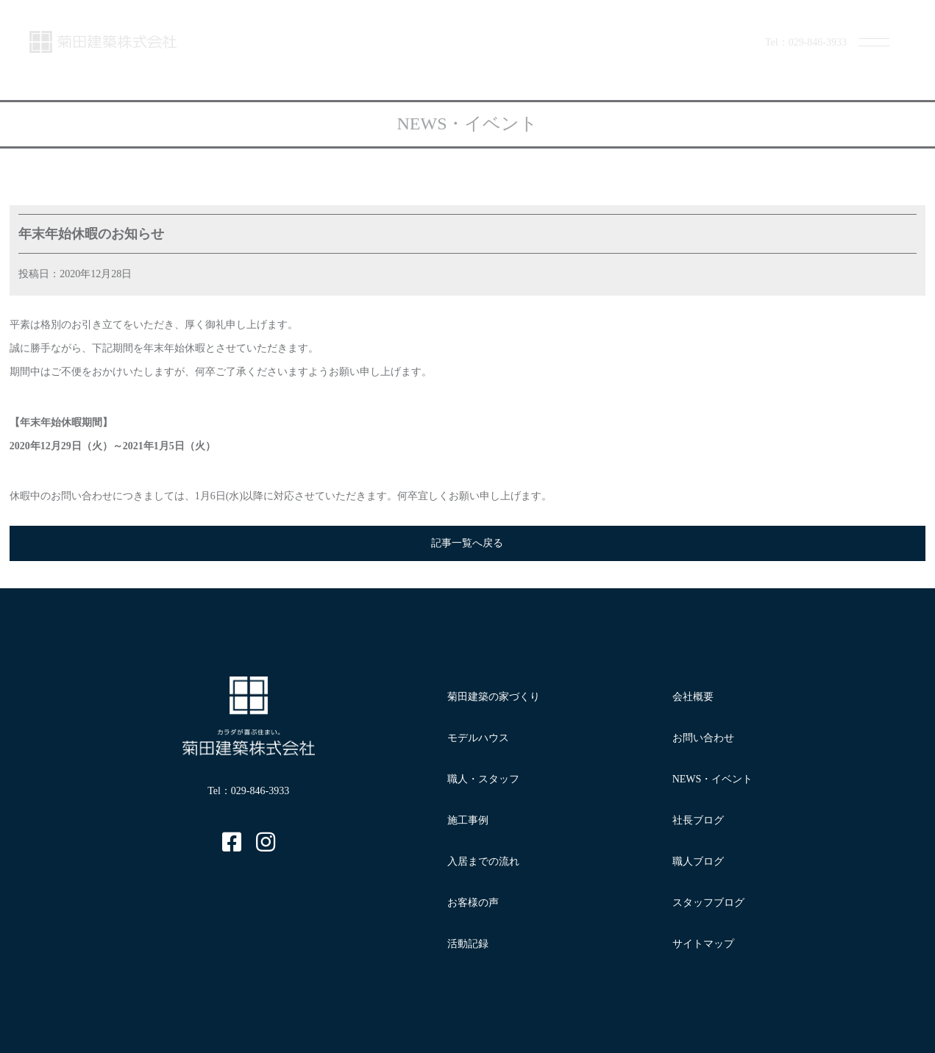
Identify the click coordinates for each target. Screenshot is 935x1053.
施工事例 (467, 820)
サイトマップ (703, 943)
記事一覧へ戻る (467, 543)
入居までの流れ (483, 861)
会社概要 (693, 696)
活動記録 (467, 943)
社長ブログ (698, 820)
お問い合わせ (703, 737)
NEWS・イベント (712, 779)
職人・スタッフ (483, 779)
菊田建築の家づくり (493, 696)
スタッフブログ (708, 902)
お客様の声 (473, 902)
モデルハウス (478, 737)
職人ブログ (698, 861)
